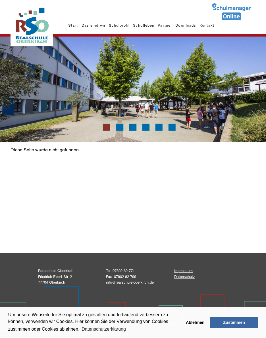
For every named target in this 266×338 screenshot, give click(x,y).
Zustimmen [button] (234, 322)
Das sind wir (93, 25)
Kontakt (207, 25)
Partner (165, 25)
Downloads (185, 25)
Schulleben (143, 25)
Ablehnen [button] (195, 322)
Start (73, 25)
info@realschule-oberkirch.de (130, 282)
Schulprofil (119, 25)
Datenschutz (184, 277)
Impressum (183, 271)
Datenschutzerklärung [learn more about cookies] (104, 329)
